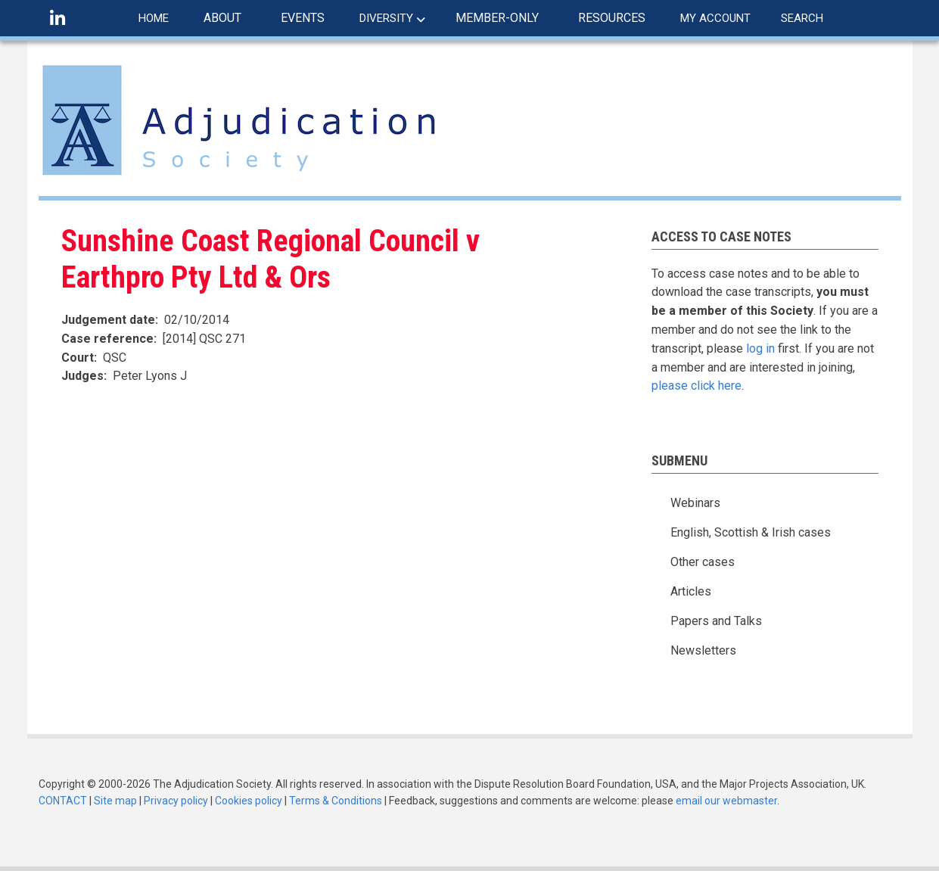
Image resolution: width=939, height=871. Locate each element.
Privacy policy (176, 801)
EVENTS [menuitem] (303, 18)
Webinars (695, 503)
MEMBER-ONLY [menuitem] (497, 18)
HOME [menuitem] (153, 18)
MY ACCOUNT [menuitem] (715, 18)
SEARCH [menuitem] (802, 18)
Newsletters (703, 650)
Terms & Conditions (335, 801)
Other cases (702, 562)
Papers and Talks (716, 621)
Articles (690, 591)
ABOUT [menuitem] (222, 18)
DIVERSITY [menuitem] (386, 18)
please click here (696, 385)
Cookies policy (248, 801)
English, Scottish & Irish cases (750, 532)
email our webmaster (726, 801)
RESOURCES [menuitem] (611, 18)
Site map (115, 801)
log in (760, 348)
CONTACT (63, 801)
